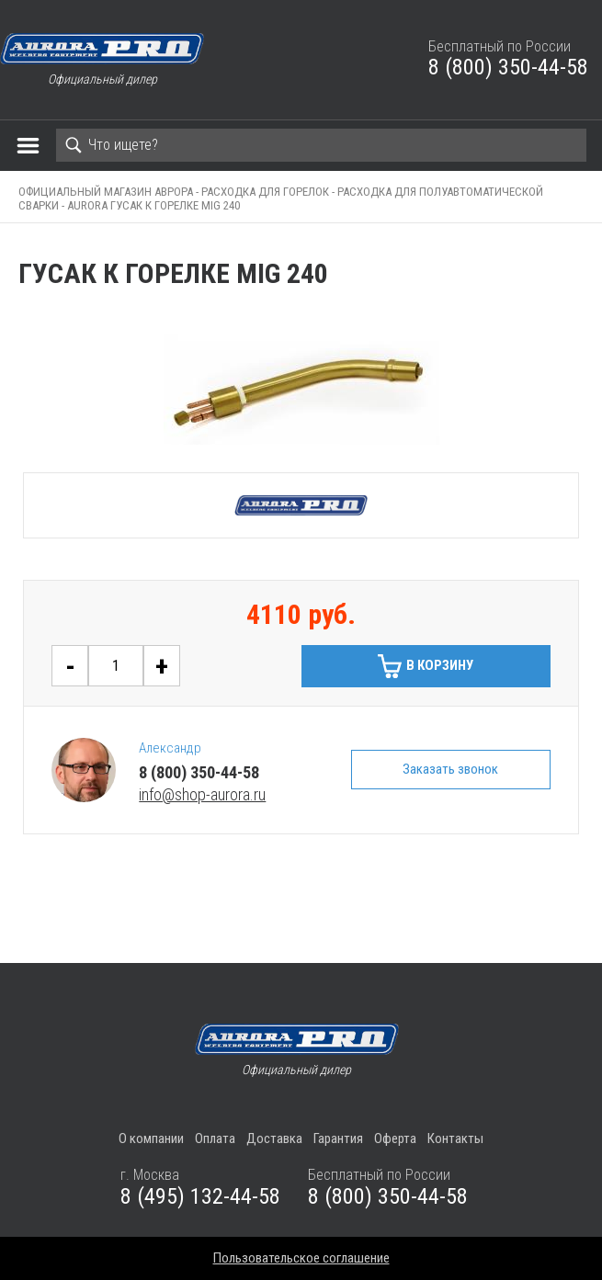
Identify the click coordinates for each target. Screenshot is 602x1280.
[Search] (321, 145)
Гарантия (338, 1138)
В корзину (439, 665)
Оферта (395, 1138)
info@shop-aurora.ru (202, 794)
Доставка (274, 1138)
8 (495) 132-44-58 (200, 1196)
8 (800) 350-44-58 (508, 67)
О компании (151, 1138)
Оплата (215, 1138)
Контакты (455, 1138)
